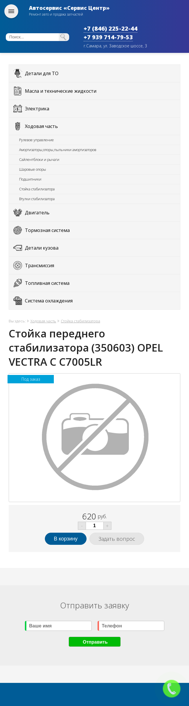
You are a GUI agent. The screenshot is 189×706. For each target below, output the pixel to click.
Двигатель (37, 212)
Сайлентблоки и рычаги (39, 159)
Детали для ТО (41, 73)
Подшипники (30, 179)
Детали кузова (41, 248)
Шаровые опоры (32, 169)
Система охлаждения (49, 301)
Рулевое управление (36, 140)
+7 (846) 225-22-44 (110, 28)
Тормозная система (47, 230)
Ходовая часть (41, 126)
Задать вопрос (116, 538)
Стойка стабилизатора (37, 189)
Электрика (37, 108)
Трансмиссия (39, 265)
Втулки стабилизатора (37, 198)
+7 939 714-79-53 (108, 37)
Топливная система (47, 283)
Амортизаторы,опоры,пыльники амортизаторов (57, 149)
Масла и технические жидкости (60, 91)
